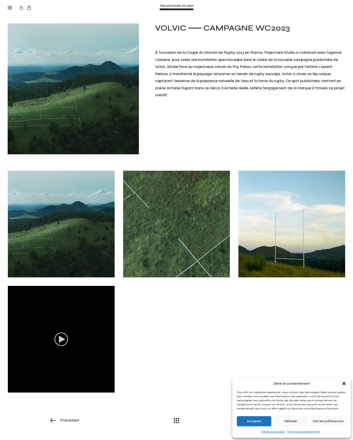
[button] (344, 383)
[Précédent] (100, 420)
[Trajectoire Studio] (176, 7)
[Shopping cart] (31, 8)
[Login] (23, 8)
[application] (61, 339)
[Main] (176, 420)
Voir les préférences (328, 421)
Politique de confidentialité (303, 431)
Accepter (254, 421)
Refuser (291, 421)
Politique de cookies (273, 431)
